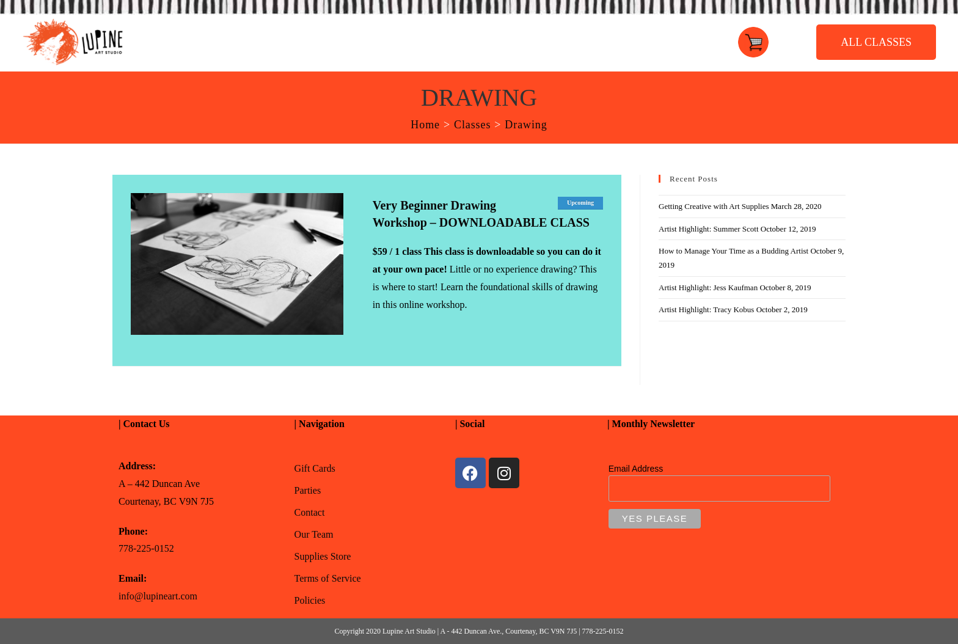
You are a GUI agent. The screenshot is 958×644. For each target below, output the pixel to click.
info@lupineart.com (158, 596)
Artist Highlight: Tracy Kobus (706, 309)
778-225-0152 (146, 548)
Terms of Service (327, 578)
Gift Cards (314, 468)
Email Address (636, 469)
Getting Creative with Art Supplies (714, 206)
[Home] (425, 125)
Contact (309, 512)
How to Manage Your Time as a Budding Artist (733, 250)
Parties (307, 490)
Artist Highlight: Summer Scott (709, 228)
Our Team (314, 534)
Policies (310, 600)
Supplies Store (322, 556)
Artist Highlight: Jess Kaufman (708, 287)
